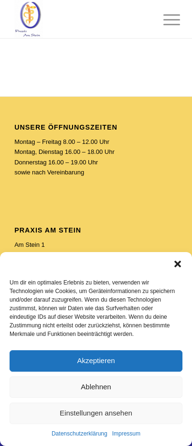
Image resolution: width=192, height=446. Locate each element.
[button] (177, 264)
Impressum (126, 433)
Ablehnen (96, 387)
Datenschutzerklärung (79, 433)
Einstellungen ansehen (96, 413)
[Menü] (164, 20)
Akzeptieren (96, 360)
